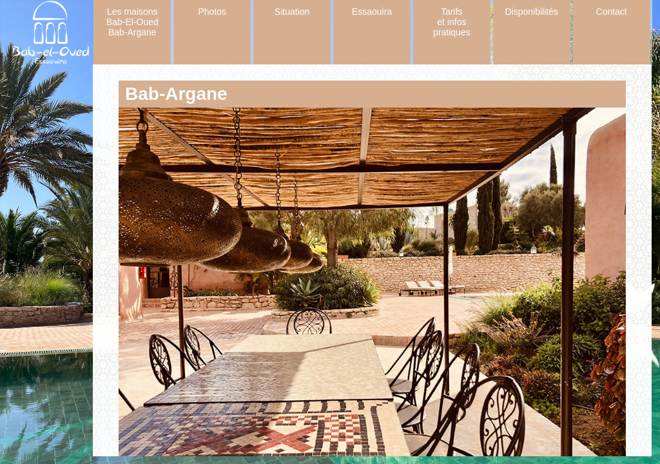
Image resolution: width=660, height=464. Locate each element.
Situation (292, 11)
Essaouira (372, 11)
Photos (212, 11)
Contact (611, 11)
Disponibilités (531, 11)
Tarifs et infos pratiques (452, 21)
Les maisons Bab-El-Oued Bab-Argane (132, 21)
